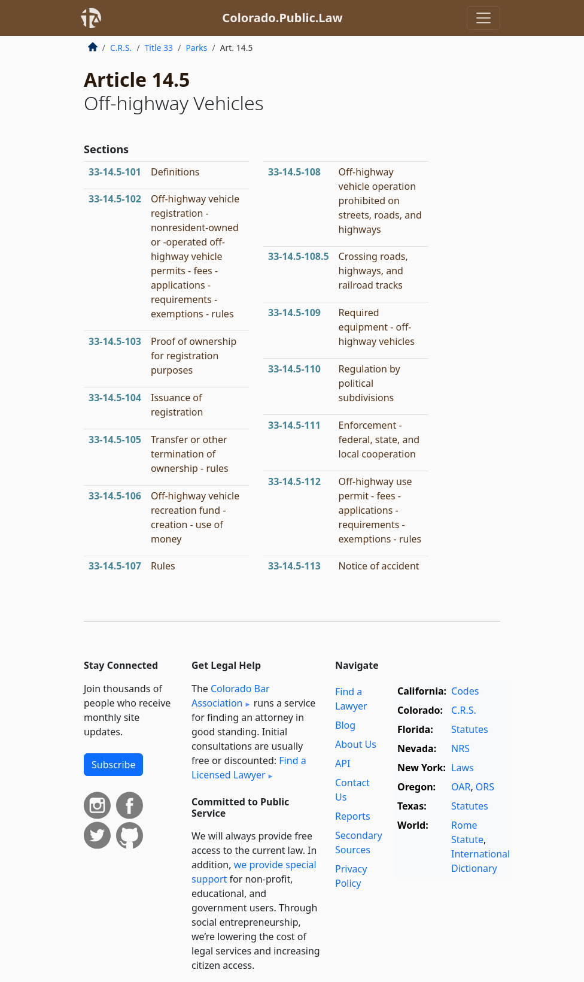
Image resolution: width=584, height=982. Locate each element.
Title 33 (159, 47)
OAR (460, 786)
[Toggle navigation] (483, 18)
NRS (460, 748)
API (342, 763)
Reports (352, 816)
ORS (485, 786)
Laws (462, 767)
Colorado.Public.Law (282, 18)
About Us (355, 744)
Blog (345, 725)
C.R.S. (121, 47)
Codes (465, 691)
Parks (196, 47)
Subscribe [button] (113, 764)
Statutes (469, 729)
